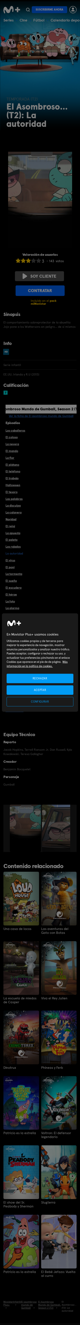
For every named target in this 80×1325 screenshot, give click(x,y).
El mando (12, 451)
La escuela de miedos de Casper (19, 1000)
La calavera (14, 512)
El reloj (10, 526)
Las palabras (14, 499)
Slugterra (48, 1202)
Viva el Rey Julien (54, 998)
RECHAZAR (40, 678)
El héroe (11, 594)
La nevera (12, 444)
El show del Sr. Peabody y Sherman (18, 1204)
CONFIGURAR (40, 701)
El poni (10, 567)
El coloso (12, 437)
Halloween (13, 485)
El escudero (14, 587)
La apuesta (13, 533)
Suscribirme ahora (49, 9)
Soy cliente (39, 276)
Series (8, 20)
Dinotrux (9, 1068)
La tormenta (14, 574)
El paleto (11, 539)
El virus (10, 560)
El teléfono (13, 471)
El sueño (11, 580)
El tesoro (11, 492)
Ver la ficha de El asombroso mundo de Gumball (41, 416)
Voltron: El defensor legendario (56, 1135)
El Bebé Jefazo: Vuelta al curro (58, 1274)
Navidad (11, 519)
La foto (10, 601)
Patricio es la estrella (19, 1133)
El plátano (12, 464)
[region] (40, 662)
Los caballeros (15, 430)
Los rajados (13, 546)
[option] (26, 828)
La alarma (12, 608)
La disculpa (13, 505)
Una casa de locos (17, 929)
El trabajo (12, 478)
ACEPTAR (40, 689)
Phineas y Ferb (52, 1068)
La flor (10, 458)
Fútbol (39, 20)
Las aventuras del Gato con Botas (54, 931)
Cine (23, 20)
